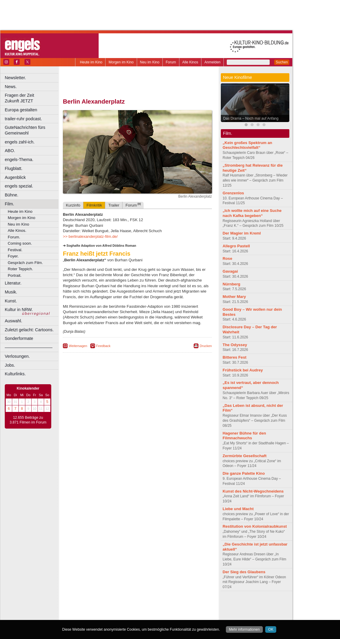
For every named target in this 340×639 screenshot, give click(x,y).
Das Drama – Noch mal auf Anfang (250, 118)
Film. (9, 203)
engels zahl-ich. (20, 142)
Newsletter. (15, 77)
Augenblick (15, 177)
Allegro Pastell (236, 246)
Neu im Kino (149, 62)
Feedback (103, 346)
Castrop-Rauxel (123, 615)
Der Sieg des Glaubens (244, 572)
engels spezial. (19, 186)
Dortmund (145, 615)
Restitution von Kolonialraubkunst (255, 526)
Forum (171, 62)
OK (270, 629)
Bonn (104, 615)
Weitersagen (78, 346)
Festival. (15, 250)
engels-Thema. (19, 159)
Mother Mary (234, 296)
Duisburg (181, 615)
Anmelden (212, 62)
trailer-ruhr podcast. (23, 118)
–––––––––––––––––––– (28, 347)
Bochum (91, 615)
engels (119, 610)
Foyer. (13, 256)
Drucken (206, 346)
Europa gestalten (21, 109)
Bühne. (11, 195)
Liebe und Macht (238, 509)
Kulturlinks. (15, 373)
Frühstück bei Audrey (243, 370)
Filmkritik (94, 205)
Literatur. (13, 283)
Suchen (282, 62)
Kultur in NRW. (19, 309)
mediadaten (185, 605)
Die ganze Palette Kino (244, 473)
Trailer (113, 205)
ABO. (10, 150)
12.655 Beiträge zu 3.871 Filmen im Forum (28, 419)
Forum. (14, 237)
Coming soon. (20, 243)
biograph (90, 610)
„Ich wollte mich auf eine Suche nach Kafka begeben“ (252, 213)
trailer (137, 610)
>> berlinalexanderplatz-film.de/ (90, 236)
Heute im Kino (91, 62)
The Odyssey (235, 345)
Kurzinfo (73, 205)
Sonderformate (19, 338)
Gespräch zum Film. (25, 262)
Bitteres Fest (234, 357)
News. (11, 86)
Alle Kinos (190, 62)
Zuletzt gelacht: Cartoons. (29, 329)
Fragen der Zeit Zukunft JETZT (32, 98)
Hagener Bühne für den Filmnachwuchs (244, 435)
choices (106, 610)
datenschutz (155, 605)
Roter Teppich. (20, 269)
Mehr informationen (244, 629)
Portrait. (14, 275)
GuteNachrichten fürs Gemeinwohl (25, 130)
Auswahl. (13, 320)
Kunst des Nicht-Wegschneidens (253, 491)
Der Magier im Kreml (242, 233)
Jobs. (10, 365)
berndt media (111, 605)
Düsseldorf (163, 615)
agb (171, 605)
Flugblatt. (13, 168)
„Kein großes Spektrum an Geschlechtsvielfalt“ (247, 145)
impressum (134, 605)
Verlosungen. (17, 356)
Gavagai (230, 271)
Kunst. (11, 301)
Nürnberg (231, 284)
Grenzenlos (233, 193)
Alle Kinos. (17, 230)
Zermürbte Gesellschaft (244, 456)
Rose (227, 258)
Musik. (11, 292)
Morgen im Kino (120, 62)
